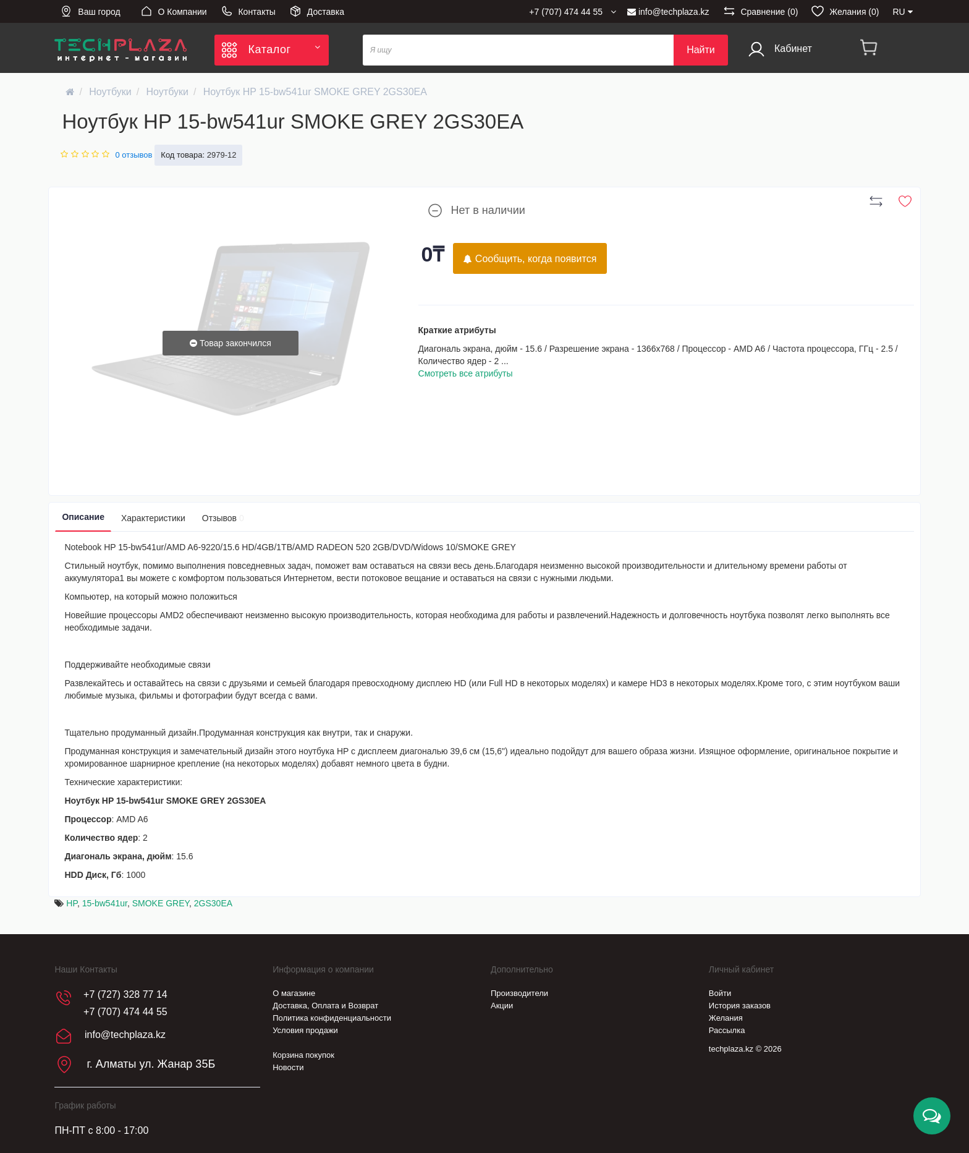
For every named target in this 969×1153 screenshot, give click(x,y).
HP (71, 903)
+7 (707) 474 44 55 (125, 1011)
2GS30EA (213, 903)
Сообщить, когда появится (529, 258)
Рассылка (727, 1030)
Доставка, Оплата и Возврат (325, 1005)
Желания (726, 1018)
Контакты (248, 11)
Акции (502, 1005)
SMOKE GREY (160, 903)
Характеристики (153, 518)
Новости (288, 1067)
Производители (519, 993)
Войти (720, 993)
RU (902, 12)
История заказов (740, 1005)
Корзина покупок (303, 1055)
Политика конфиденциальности (332, 1018)
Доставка (316, 11)
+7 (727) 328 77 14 (125, 994)
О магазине (294, 993)
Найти (701, 50)
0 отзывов (133, 155)
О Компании (173, 11)
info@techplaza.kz (668, 12)
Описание (83, 517)
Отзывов (223, 518)
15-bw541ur (104, 903)
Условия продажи (305, 1030)
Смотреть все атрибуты (465, 373)
